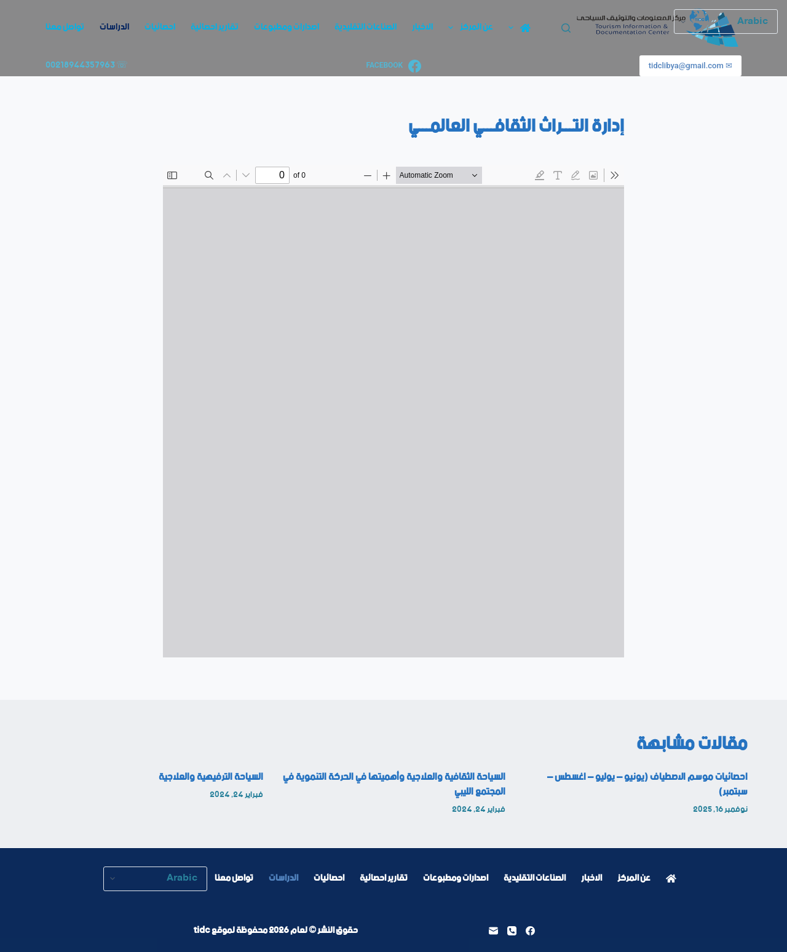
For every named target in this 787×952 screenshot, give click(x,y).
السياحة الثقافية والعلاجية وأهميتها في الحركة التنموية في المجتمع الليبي (394, 784)
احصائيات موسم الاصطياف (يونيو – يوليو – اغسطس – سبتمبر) (647, 784)
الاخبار (422, 27)
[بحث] (566, 28)
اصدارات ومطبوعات (286, 27)
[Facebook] (393, 66)
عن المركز (468, 27)
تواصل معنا (64, 27)
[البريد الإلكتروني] (493, 930)
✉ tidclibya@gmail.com (690, 65)
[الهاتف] (511, 930)
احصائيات (159, 27)
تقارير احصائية (215, 27)
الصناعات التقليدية (365, 27)
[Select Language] (155, 879)
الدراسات (114, 27)
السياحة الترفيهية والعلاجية (211, 777)
